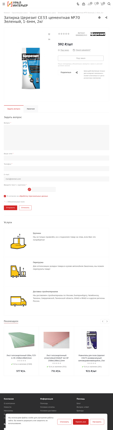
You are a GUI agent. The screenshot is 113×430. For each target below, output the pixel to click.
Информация (46, 399)
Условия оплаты (47, 407)
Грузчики (37, 233)
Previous (103, 321)
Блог (79, 403)
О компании (9, 403)
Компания (9, 399)
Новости (7, 407)
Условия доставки (48, 411)
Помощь (44, 403)
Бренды (80, 411)
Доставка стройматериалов (45, 291)
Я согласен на (27, 196)
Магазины (8, 411)
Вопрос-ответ (83, 407)
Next (107, 321)
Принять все (81, 422)
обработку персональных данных (33, 196)
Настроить (97, 422)
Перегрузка (38, 262)
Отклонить (64, 422)
